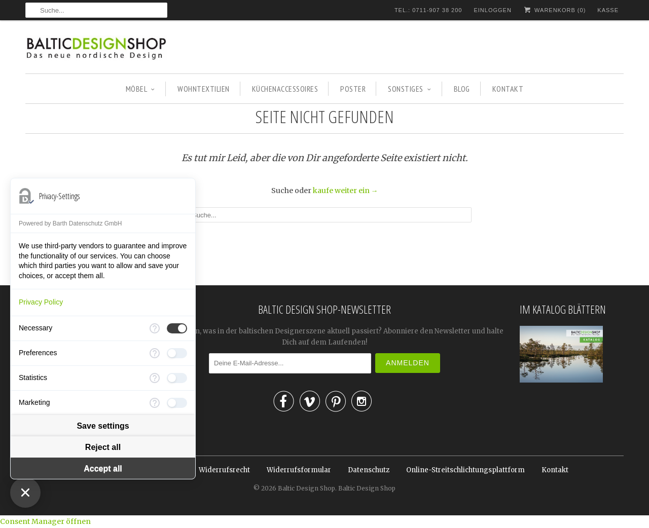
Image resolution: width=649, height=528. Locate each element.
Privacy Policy (41, 302)
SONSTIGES (409, 89)
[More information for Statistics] (155, 378)
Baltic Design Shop (306, 488)
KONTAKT (508, 89)
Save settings (103, 426)
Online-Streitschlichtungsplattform (465, 470)
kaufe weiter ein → (345, 190)
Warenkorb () (554, 10)
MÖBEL (140, 89)
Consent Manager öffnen (45, 521)
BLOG (462, 89)
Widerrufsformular (299, 470)
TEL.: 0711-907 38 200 (428, 10)
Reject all (103, 447)
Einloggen (492, 10)
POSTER (353, 89)
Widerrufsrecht (224, 470)
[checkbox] (177, 328)
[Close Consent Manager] (25, 492)
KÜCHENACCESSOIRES (285, 89)
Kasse (608, 10)
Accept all (103, 468)
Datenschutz (368, 470)
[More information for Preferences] (155, 353)
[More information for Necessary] (155, 328)
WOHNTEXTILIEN (203, 89)
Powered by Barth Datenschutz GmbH (70, 223)
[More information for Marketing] (155, 403)
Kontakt (555, 470)
